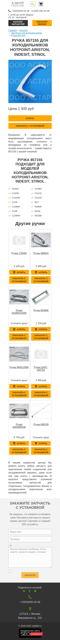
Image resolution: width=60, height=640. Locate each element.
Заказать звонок (41, 23)
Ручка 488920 (40, 253)
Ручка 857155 (18, 35)
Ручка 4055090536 (19, 425)
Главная (12, 30)
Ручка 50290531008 (19, 311)
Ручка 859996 (40, 310)
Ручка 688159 (40, 424)
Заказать (29, 574)
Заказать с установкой (30, 126)
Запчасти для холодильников (26, 33)
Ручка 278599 (19, 253)
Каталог (24, 30)
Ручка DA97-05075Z (41, 368)
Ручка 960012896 (19, 367)
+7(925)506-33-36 (20, 11)
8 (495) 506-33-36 (41, 11)
